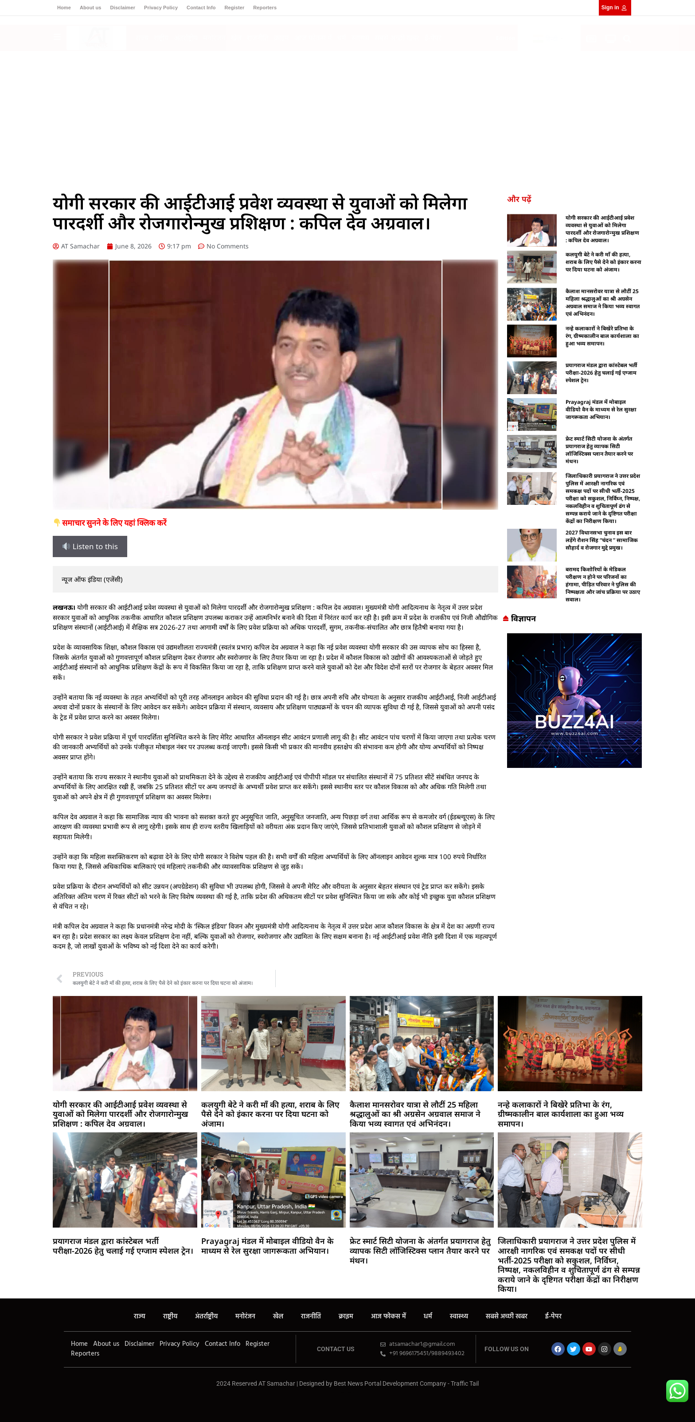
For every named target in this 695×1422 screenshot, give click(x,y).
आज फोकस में (313, 38)
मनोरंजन (214, 38)
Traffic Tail (465, 1383)
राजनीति (258, 38)
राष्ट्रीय (161, 38)
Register (234, 7)
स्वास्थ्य (360, 38)
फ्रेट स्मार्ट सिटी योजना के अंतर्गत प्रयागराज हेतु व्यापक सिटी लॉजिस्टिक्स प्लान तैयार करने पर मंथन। (599, 450)
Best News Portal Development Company (390, 1383)
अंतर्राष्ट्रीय (186, 38)
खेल (236, 38)
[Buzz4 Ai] (574, 765)
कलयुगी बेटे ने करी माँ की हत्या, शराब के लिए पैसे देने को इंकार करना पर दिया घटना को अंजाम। (603, 262)
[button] (627, 39)
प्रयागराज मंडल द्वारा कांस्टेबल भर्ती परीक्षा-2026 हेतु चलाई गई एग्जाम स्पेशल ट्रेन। (601, 372)
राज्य (142, 38)
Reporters (265, 7)
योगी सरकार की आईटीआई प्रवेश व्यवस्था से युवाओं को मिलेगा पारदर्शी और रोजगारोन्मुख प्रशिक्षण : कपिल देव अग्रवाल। (602, 229)
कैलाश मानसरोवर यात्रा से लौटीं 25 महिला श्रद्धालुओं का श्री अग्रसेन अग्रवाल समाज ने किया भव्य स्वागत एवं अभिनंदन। (603, 302)
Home (64, 7)
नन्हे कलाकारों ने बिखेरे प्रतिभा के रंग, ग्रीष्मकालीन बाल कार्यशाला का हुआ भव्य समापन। (602, 336)
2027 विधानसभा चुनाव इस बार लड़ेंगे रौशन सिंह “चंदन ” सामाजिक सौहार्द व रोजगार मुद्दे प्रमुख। (602, 540)
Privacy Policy (161, 7)
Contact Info (201, 7)
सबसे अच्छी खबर (397, 38)
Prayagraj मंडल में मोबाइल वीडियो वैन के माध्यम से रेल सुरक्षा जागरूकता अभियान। (601, 409)
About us (90, 7)
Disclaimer (122, 7)
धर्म (341, 38)
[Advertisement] (347, 117)
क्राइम (281, 38)
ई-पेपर (433, 38)
